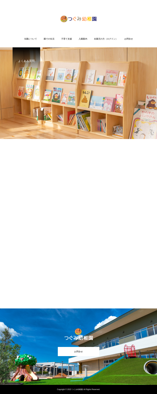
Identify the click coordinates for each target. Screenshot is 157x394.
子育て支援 (66, 39)
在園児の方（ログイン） (106, 39)
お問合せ (128, 39)
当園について (30, 39)
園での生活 (49, 39)
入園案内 (83, 39)
